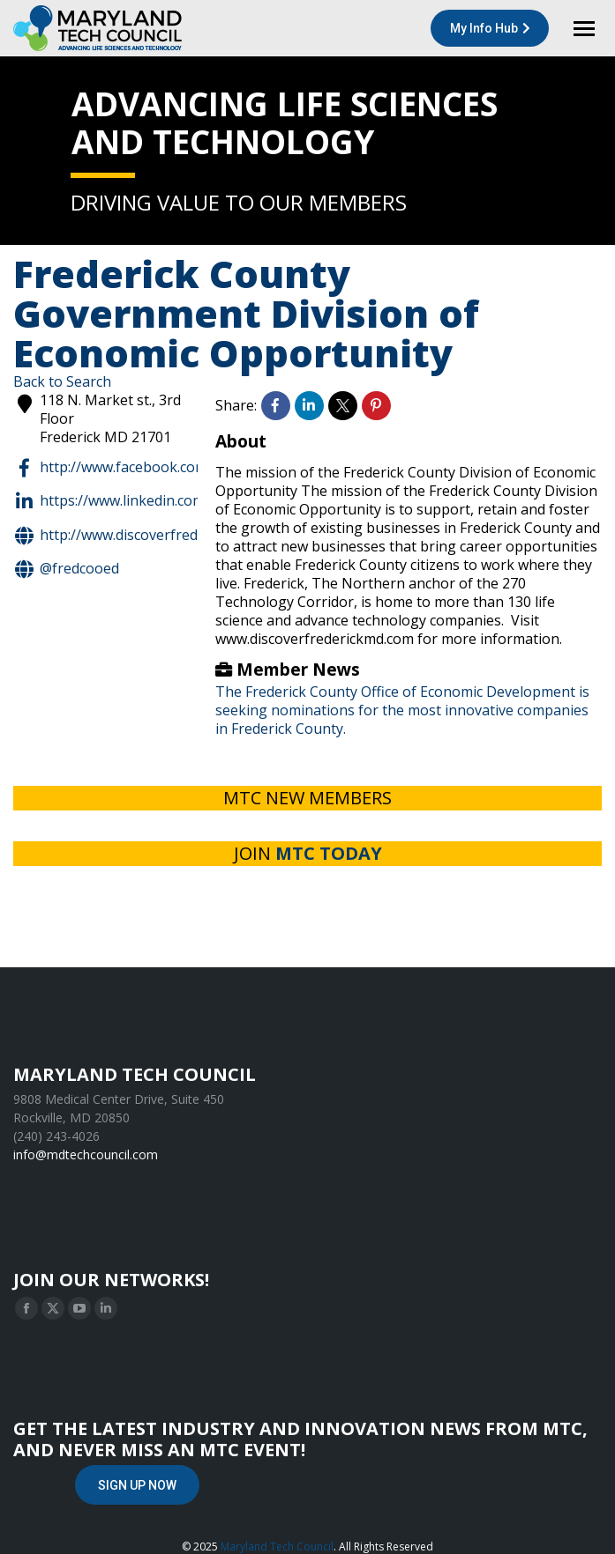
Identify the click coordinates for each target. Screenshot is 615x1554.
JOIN (308, 853)
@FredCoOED (66, 569)
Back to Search (62, 381)
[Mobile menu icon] (584, 28)
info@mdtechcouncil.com (85, 1154)
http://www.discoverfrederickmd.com (146, 535)
